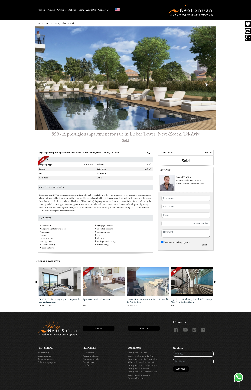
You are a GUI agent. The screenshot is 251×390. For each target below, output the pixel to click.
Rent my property (45, 359)
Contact (98, 328)
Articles (72, 9)
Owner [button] (60, 9)
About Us (91, 9)
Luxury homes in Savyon (138, 368)
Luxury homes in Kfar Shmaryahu (142, 359)
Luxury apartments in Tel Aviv (141, 355)
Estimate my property (47, 362)
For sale (49, 23)
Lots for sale (88, 365)
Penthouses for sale (91, 359)
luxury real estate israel (64, 23)
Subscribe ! (181, 368)
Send (204, 244)
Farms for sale (88, 362)
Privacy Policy (43, 352)
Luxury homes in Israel (137, 352)
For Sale (41, 9)
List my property (45, 355)
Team (81, 9)
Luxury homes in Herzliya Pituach (142, 365)
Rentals (51, 9)
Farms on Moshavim (136, 378)
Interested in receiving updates (175, 242)
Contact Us (103, 9)
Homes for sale (89, 352)
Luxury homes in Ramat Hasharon (142, 371)
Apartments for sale (91, 355)
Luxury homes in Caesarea (139, 374)
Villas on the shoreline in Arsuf (141, 362)
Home (40, 23)
